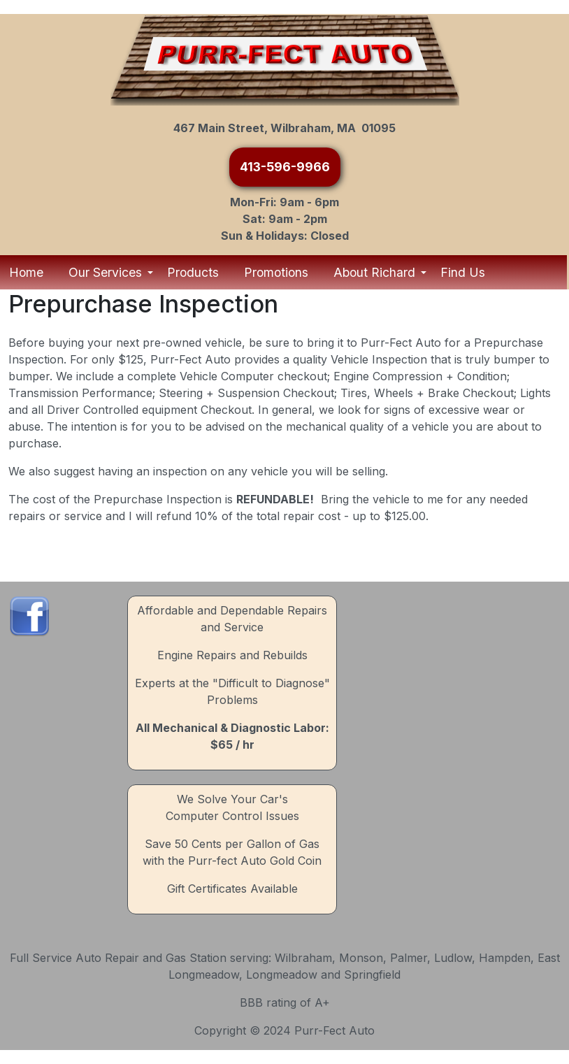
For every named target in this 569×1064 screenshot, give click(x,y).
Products (193, 272)
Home (26, 272)
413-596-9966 (285, 166)
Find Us (462, 272)
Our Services (107, 272)
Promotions (276, 272)
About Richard (375, 272)
